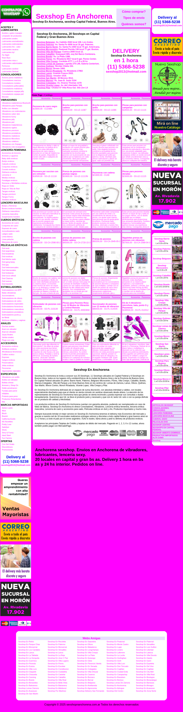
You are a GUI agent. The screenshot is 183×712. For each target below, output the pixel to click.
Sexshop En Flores (56, 663)
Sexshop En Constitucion (58, 669)
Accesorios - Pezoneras (51, 98)
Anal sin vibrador (9, 332)
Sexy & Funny (7, 433)
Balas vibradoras (9, 293)
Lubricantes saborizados (12, 63)
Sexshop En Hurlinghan (116, 658)
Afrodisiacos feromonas (12, 352)
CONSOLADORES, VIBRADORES (161, 409)
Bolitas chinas (7, 383)
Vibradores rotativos (10, 141)
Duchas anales (8, 326)
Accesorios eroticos (10, 346)
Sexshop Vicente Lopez (48, 85)
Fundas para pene (9, 391)
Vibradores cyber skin (11, 114)
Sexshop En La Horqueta (28, 658)
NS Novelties (7, 422)
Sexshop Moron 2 (161, 379)
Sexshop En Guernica (27, 661)
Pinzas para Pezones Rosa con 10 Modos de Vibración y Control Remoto (76, 305)
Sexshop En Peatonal (116, 642)
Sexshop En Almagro (145, 685)
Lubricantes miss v (9, 60)
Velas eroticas (7, 365)
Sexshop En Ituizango (86, 658)
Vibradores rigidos (9, 128)
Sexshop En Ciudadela (57, 672)
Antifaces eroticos (9, 349)
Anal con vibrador (9, 329)
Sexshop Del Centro (115, 691)
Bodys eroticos (8, 161)
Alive (4, 411)
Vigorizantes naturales (11, 371)
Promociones (7, 450)
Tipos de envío (134, 18)
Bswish (5, 416)
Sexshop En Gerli (114, 661)
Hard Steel (6, 435)
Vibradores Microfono (11, 139)
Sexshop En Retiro (26, 642)
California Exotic (8, 419)
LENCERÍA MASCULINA (163, 416)
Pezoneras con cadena (104, 172)
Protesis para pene (10, 396)
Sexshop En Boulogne (145, 677)
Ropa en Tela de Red (10, 189)
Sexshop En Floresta (27, 663)
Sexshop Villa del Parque (49, 52)
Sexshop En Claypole (27, 672)
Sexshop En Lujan (114, 647)
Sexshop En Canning (27, 677)
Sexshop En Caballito (57, 677)
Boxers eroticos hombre (12, 208)
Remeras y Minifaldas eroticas (14, 183)
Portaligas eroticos (9, 180)
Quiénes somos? (133, 24)
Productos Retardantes (11, 399)
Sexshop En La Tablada (28, 655)
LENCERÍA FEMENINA (162, 413)
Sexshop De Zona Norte (146, 691)
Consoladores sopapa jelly (13, 91)
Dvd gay (5, 265)
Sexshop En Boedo (26, 680)
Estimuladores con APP (12, 290)
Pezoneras (6, 368)
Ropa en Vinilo (8, 186)
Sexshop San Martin (46, 78)
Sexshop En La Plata (86, 655)
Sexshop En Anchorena (74, 16)
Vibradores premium (10, 130)
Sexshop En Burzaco (86, 677)
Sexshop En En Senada (87, 666)
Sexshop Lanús (44, 73)
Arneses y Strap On (10, 385)
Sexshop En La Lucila (116, 655)
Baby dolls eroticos (10, 158)
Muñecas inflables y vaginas (13, 320)
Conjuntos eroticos (9, 167)
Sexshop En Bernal (85, 680)
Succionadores (8, 295)
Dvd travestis (7, 284)
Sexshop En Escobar (56, 666)
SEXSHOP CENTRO (161, 425)
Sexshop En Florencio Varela (89, 663)
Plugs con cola (8, 340)
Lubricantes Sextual (10, 71)
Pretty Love (6, 424)
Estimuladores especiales (12, 304)
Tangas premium (9, 194)
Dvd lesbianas (8, 273)
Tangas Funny (8, 197)
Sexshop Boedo (44, 56)
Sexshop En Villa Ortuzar (87, 672)
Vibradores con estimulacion (13, 111)
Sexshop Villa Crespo (47, 61)
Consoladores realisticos (12, 89)
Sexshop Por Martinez (57, 691)
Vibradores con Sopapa (12, 144)
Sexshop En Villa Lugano (58, 661)
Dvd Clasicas (7, 278)
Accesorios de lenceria (11, 153)
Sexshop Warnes (45, 80)
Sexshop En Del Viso (145, 666)
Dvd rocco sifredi (9, 276)
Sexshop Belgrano (46, 42)
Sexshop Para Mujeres (162, 362)
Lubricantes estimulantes (12, 44)
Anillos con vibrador (10, 108)
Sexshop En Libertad (144, 650)
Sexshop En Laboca (144, 653)
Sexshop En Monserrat (27, 647)
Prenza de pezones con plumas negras (74, 172)
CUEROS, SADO (160, 419)
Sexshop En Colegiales (87, 669)
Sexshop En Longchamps (87, 650)
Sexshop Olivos (44, 76)
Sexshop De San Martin (28, 694)
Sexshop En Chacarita (27, 674)
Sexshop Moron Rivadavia (49, 71)
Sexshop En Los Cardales (29, 650)
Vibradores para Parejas (12, 106)
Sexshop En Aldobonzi (57, 688)
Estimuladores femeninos (12, 306)
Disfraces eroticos (9, 172)
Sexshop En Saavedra (86, 642)
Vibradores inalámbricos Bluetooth (16, 103)
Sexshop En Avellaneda (87, 685)
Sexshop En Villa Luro (116, 663)
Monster (5, 97)
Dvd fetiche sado (9, 259)
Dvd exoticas (7, 256)
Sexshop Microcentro (47, 49)
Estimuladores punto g (11, 315)
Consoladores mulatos (11, 83)
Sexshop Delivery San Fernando (90, 691)
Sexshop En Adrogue (115, 688)
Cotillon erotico (8, 354)
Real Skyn (6, 58)
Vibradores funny (9, 117)
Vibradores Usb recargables (13, 147)
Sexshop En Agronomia (87, 688)
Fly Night (5, 55)
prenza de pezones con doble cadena (74, 239)
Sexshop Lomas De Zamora (118, 683)
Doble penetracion (9, 388)
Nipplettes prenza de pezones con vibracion (133, 239)
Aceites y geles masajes (12, 33)
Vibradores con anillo (10, 377)
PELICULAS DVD (160, 422)
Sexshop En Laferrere (116, 653)
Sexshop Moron (44, 68)
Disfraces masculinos (11, 211)
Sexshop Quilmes (45, 66)
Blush (4, 413)
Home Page (37, 95)
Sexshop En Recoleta (57, 642)
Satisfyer (5, 427)
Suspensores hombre (11, 217)
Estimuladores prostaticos (12, 312)
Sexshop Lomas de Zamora (50, 64)
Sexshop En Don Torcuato (117, 666)
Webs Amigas (91, 638)
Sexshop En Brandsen (116, 677)
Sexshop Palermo (45, 44)
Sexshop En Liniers (115, 650)
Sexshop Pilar (43, 88)
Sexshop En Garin (143, 661)
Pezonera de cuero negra (45, 106)
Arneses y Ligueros (10, 156)
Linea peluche (8, 239)
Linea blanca (7, 237)
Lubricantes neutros (10, 49)
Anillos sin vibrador (10, 380)
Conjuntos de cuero (10, 226)
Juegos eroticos (8, 360)
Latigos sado (7, 234)
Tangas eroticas (8, 191)
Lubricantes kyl (8, 52)
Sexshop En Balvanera (27, 685)
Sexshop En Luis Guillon (146, 647)
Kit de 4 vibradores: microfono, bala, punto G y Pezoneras (135, 305)
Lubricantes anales (10, 39)
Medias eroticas (8, 178)
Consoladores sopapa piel (13, 94)
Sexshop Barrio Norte (47, 47)
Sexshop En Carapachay (117, 674)
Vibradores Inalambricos (12, 125)
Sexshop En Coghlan (115, 669)
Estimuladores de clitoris (12, 298)
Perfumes (6, 66)
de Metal (5, 317)
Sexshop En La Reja (56, 655)
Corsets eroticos (8, 169)
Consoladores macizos (11, 80)
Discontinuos (7, 447)
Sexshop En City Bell (145, 672)
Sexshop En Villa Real (145, 674)
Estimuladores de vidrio (11, 301)
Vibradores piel (8, 122)
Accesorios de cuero (10, 223)
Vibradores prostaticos (11, 133)
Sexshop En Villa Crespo (87, 653)
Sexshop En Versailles (145, 644)
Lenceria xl (6, 175)
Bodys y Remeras (9, 206)
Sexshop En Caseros (86, 674)
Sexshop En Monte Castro (117, 644)
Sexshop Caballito (45, 54)
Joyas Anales (7, 335)
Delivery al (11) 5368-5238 (16, 459)
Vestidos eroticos (9, 200)
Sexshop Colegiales (46, 83)
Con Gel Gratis (8, 444)
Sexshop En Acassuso (145, 688)
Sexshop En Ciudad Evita (117, 672)
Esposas (5, 357)
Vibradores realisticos (11, 136)
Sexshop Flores (44, 59)
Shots (4, 430)
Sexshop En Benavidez (28, 683)
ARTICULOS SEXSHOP (163, 405)
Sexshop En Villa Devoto (146, 655)
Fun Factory (7, 438)
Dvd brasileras (8, 254)
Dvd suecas (7, 281)
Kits (3, 402)
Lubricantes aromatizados (12, 41)
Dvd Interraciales (9, 270)
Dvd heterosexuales (10, 267)
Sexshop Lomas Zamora (28, 688)
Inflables (5, 393)
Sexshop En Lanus (26, 653)
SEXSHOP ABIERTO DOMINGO (166, 433)
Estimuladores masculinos (13, 309)
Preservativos (7, 363)
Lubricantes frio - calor (11, 47)
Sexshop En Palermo (56, 644)
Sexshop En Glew (84, 661)
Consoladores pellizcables (13, 86)
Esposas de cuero (9, 228)
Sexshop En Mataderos (87, 647)
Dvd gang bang (8, 262)
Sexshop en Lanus (55, 653)
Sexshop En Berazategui (146, 680)
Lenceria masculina (10, 214)
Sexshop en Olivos (85, 644)
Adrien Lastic (7, 408)
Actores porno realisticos (12, 78)
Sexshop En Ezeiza (26, 666)
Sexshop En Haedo (144, 658)
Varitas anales (8, 337)
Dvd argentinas (8, 251)
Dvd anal (5, 248)
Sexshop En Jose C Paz (58, 658)
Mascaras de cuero (10, 242)
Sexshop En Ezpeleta (145, 663)
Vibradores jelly (8, 119)
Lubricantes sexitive (10, 69)
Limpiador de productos (12, 36)
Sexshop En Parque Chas (29, 644)
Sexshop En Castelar (56, 674)
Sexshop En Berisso (115, 680)
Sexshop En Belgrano (86, 683)
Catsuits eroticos (9, 164)
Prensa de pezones (102, 239)
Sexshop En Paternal (145, 642)
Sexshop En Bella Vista (57, 683)
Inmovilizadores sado (10, 231)
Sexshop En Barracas (145, 683)
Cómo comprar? (134, 11)
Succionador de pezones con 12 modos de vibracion (106, 305)
